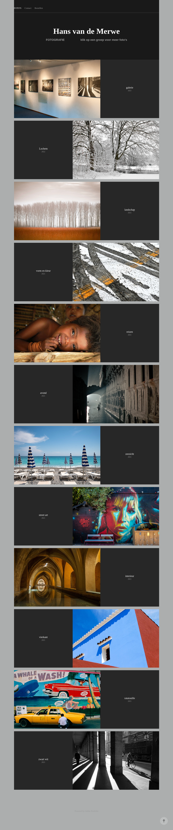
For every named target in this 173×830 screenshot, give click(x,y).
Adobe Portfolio (91, 811)
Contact (28, 8)
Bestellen (39, 8)
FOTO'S (17, 8)
